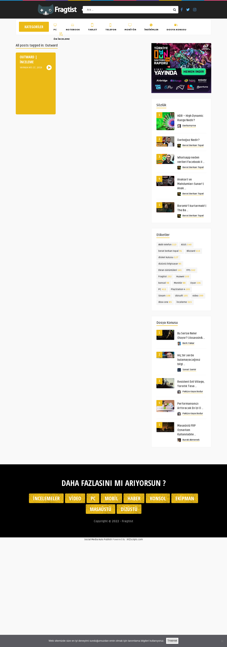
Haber (133, 498)
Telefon (110, 27)
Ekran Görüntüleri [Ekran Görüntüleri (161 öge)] (170, 270)
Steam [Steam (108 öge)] (164, 295)
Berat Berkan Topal (193, 145)
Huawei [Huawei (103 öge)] (182, 276)
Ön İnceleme (61, 37)
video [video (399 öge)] (197, 295)
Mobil (111, 498)
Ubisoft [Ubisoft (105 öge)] (181, 295)
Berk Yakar (188, 343)
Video (75, 498)
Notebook (73, 27)
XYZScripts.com (135, 539)
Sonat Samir (189, 369)
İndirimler (151, 27)
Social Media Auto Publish (98, 539)
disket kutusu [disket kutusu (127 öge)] (168, 257)
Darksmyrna (189, 125)
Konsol (158, 498)
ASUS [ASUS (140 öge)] (186, 244)
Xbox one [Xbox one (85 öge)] (165, 302)
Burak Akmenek (191, 439)
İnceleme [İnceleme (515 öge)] (184, 302)
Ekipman (184, 498)
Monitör (130, 27)
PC (55, 27)
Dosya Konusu (176, 27)
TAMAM (172, 640)
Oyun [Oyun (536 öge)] (195, 282)
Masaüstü (100, 509)
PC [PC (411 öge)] (162, 289)
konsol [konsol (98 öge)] (163, 282)
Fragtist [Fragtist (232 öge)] (165, 276)
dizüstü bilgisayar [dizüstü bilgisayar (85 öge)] (169, 263)
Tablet (92, 27)
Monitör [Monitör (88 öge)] (180, 282)
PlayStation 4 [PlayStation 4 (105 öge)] (180, 289)
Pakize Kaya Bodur (193, 391)
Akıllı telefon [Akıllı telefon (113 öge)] (167, 244)
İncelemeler (46, 498)
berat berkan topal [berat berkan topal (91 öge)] (170, 251)
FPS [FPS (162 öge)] (191, 270)
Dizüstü (129, 509)
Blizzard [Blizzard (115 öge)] (193, 251)
